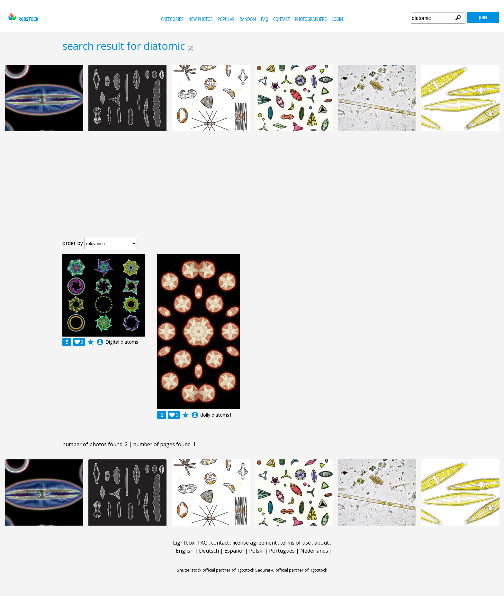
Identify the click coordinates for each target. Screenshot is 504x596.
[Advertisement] (252, 190)
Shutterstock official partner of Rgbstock (215, 570)
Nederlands (314, 550)
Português (282, 550)
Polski (256, 550)
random (248, 19)
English (185, 550)
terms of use (295, 542)
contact (281, 19)
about (321, 542)
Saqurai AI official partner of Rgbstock (291, 570)
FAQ (264, 19)
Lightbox (183, 542)
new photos (200, 19)
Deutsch (209, 550)
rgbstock (23, 18)
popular (226, 19)
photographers (311, 19)
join (483, 17)
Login (337, 19)
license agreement (254, 542)
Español (234, 550)
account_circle (100, 342)
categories (172, 19)
